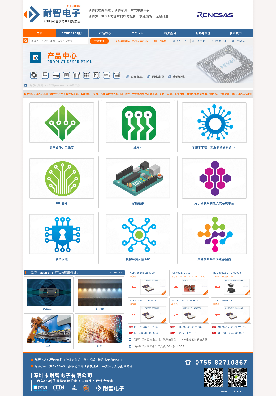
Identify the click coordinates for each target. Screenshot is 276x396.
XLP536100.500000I (224, 41)
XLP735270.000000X (184, 300)
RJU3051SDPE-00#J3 (227, 272)
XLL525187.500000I (184, 41)
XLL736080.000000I (147, 333)
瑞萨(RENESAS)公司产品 (64, 85)
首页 (40, 33)
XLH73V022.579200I (147, 327)
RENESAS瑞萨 (72, 33)
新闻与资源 (203, 33)
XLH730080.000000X (189, 327)
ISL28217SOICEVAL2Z (232, 327)
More (113, 272)
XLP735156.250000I (143, 272)
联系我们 (236, 33)
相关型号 (170, 33)
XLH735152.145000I (243, 41)
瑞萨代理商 (36, 85)
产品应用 (138, 33)
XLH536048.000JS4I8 (205, 41)
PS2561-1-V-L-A (186, 333)
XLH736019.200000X (226, 300)
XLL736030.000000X (143, 300)
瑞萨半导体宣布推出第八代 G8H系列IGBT (159, 346)
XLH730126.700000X (230, 333)
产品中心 (105, 33)
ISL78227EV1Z (181, 272)
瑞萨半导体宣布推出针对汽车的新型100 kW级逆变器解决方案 (171, 339)
